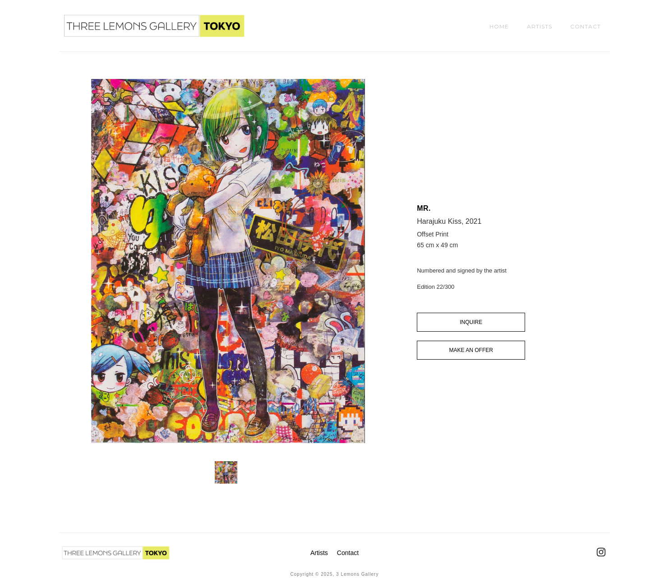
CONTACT (585, 26)
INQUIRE (471, 322)
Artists (319, 552)
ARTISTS (539, 26)
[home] (154, 25)
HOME (499, 26)
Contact (348, 552)
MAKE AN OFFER (471, 350)
